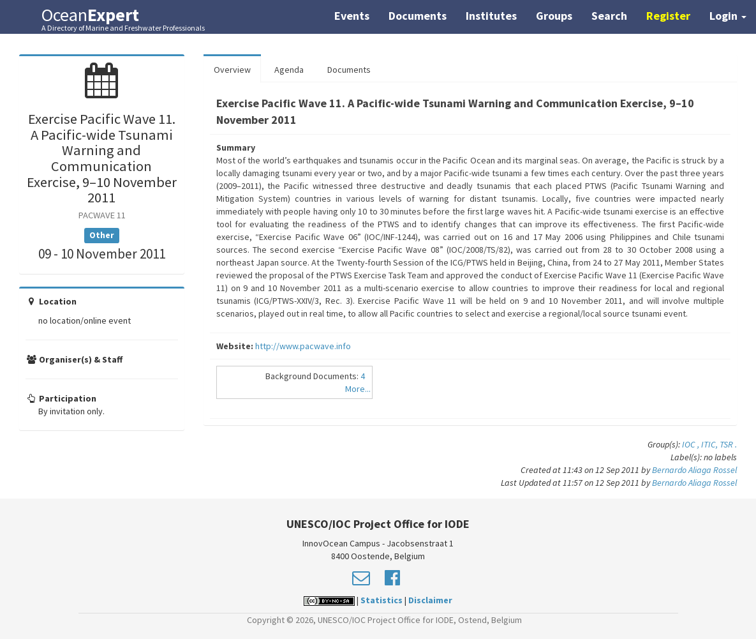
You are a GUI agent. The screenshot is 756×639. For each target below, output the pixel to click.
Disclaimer (430, 600)
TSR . (728, 444)
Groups (554, 15)
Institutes (491, 15)
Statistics (381, 600)
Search (609, 15)
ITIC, (710, 444)
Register (668, 15)
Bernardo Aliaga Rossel (694, 470)
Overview (232, 69)
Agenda (289, 69)
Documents (418, 15)
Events (351, 15)
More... (358, 389)
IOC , (691, 444)
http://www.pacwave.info (303, 346)
